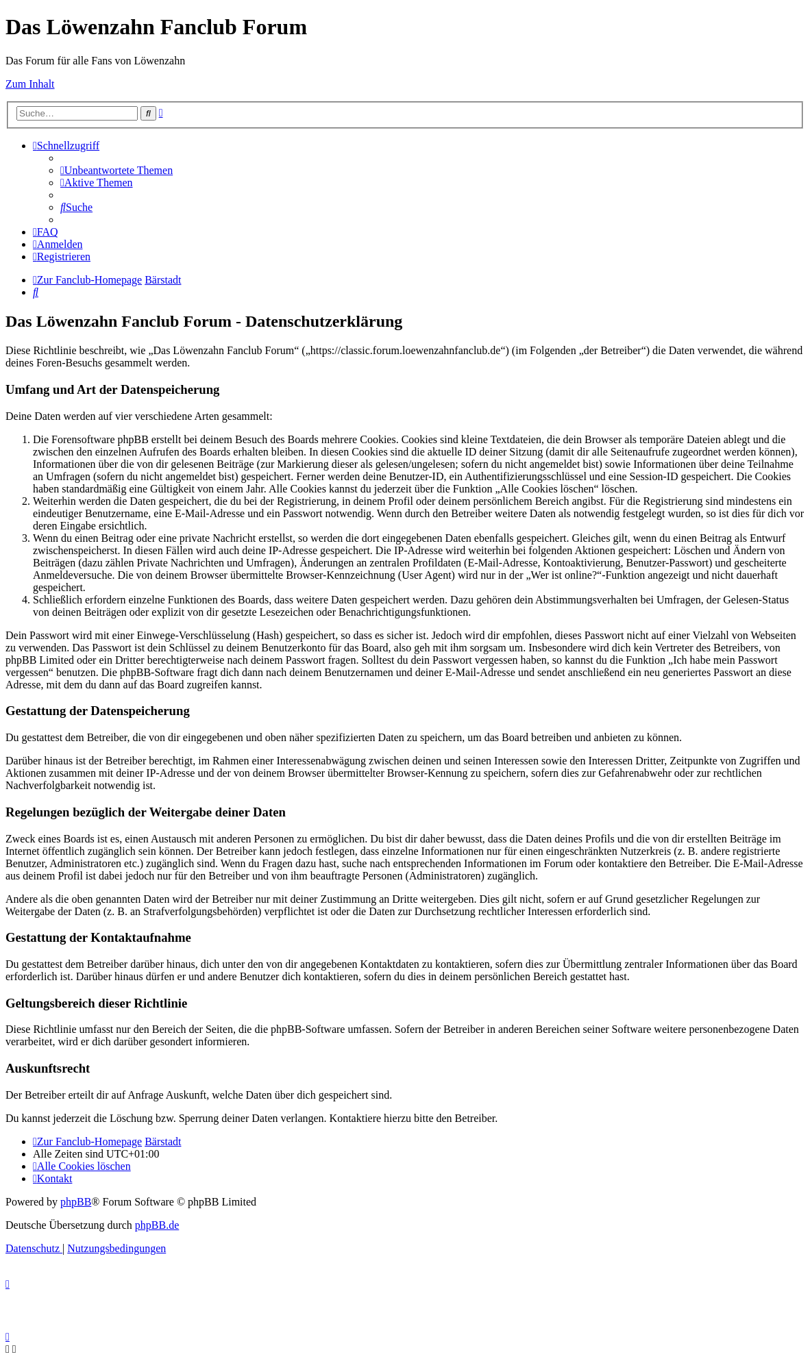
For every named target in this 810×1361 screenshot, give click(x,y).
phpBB (75, 1202)
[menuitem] (116, 170)
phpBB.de (157, 1225)
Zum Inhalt (30, 84)
